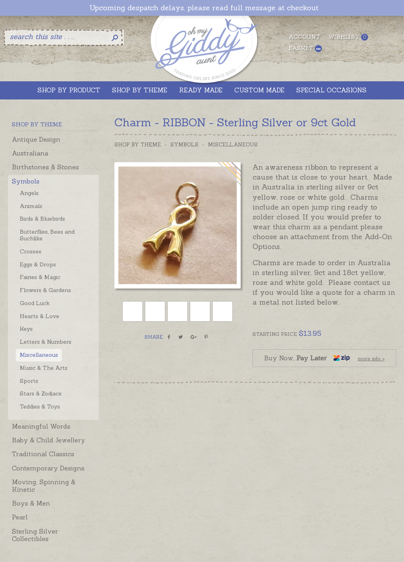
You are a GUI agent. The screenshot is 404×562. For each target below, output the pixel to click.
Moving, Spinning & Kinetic (43, 485)
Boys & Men (31, 503)
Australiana (30, 153)
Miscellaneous (39, 354)
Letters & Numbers (45, 341)
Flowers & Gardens (45, 290)
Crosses (30, 251)
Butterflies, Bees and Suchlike (47, 235)
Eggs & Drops (38, 264)
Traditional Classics (43, 454)
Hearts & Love (39, 316)
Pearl (20, 517)
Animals (31, 206)
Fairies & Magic (40, 277)
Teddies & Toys (40, 406)
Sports (29, 380)
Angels (29, 193)
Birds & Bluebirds (42, 218)
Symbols (25, 181)
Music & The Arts (43, 367)
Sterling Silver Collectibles (35, 535)
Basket (305, 48)
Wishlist (348, 37)
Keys (26, 328)
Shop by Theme (137, 144)
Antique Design (36, 139)
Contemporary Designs (48, 468)
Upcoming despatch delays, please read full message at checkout (204, 8)
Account (304, 36)
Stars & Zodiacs (41, 393)
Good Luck (35, 303)
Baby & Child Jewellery (48, 440)
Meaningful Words (41, 426)
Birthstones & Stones (45, 167)
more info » (371, 359)
